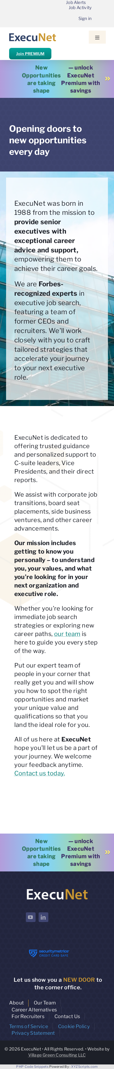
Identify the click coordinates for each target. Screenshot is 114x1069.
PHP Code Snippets (32, 1066)
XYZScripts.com (84, 1066)
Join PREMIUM (30, 53)
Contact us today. (39, 773)
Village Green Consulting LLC (57, 1054)
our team (67, 634)
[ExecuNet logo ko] (57, 889)
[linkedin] (43, 917)
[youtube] (31, 917)
